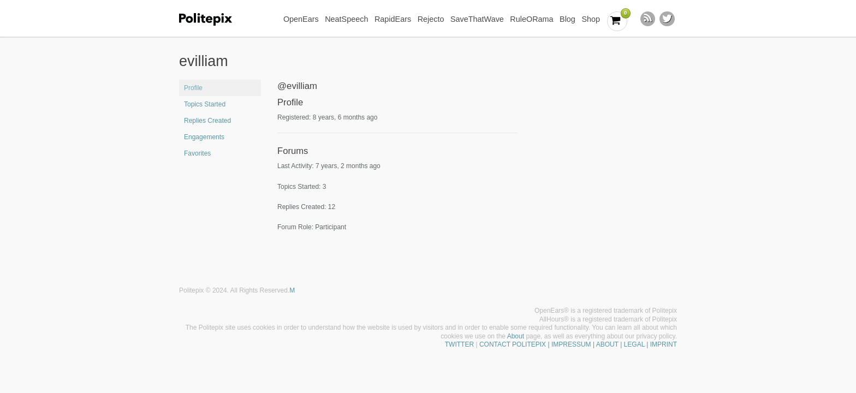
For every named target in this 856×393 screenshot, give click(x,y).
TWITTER (459, 344)
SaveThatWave (477, 19)
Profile (193, 88)
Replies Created (207, 120)
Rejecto (431, 19)
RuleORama (531, 19)
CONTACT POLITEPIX (512, 344)
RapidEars (392, 19)
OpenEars (301, 19)
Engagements (204, 137)
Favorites (197, 153)
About (515, 336)
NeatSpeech (346, 19)
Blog (567, 19)
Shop (590, 19)
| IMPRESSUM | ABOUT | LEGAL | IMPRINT (611, 344)
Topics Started (204, 104)
